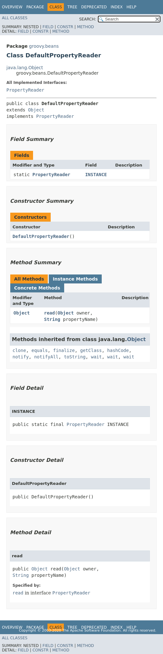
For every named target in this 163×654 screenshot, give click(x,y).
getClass (91, 350)
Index (117, 7)
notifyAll (46, 356)
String (52, 319)
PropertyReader (25, 90)
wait (96, 356)
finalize (63, 350)
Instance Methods (75, 279)
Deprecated (94, 7)
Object (36, 109)
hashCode (118, 350)
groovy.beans (44, 46)
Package (35, 7)
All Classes (14, 18)
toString (74, 356)
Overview (12, 7)
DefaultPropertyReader (41, 236)
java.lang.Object (24, 67)
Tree (72, 7)
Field (47, 27)
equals (39, 350)
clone (19, 350)
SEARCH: (87, 19)
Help (131, 7)
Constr (65, 27)
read (49, 312)
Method (85, 27)
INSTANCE (96, 174)
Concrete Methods (37, 287)
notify (21, 356)
